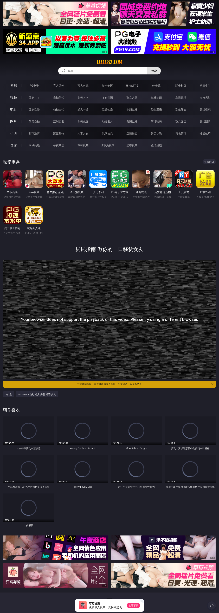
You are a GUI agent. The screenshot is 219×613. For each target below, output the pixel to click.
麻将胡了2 (132, 85)
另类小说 (156, 133)
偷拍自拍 (58, 109)
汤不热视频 (107, 145)
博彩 (13, 85)
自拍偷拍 (58, 97)
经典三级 (156, 109)
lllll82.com (109, 62)
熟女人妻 (131, 97)
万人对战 (83, 85)
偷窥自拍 (34, 121)
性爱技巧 (205, 133)
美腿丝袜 (131, 121)
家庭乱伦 (58, 133)
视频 (13, 97)
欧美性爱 (107, 109)
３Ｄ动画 (107, 97)
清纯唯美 (156, 121)
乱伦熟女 (180, 109)
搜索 (154, 71)
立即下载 (133, 605)
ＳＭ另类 (205, 97)
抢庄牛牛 (205, 85)
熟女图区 (180, 121)
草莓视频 (83, 145)
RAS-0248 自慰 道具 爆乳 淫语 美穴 (37, 394)
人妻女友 (83, 133)
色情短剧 (156, 145)
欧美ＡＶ (83, 97)
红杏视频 (131, 145)
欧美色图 (83, 121)
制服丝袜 (131, 109)
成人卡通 (83, 109)
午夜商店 (58, 145)
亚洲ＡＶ (34, 97)
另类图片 (205, 121)
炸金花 (156, 85)
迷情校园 (131, 133)
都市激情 (34, 133)
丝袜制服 (156, 97)
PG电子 (34, 85)
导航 (13, 145)
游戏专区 (107, 85)
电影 (13, 109)
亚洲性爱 (34, 109)
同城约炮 (34, 145)
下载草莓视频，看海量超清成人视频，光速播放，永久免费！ (145, 384)
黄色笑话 (180, 133)
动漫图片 (107, 121)
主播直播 (180, 97)
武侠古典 (107, 133)
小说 (13, 133)
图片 (13, 121)
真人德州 (58, 85)
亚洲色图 (58, 121)
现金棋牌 (180, 85)
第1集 (9, 394)
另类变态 (205, 109)
